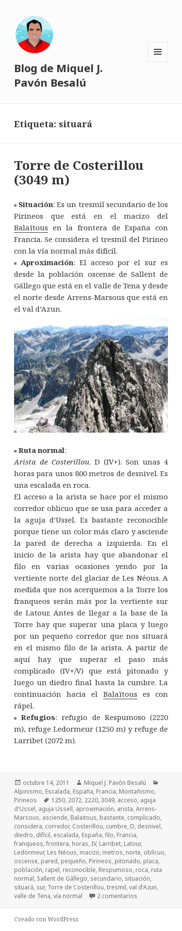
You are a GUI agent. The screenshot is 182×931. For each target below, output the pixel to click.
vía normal (68, 896)
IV (93, 844)
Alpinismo (28, 791)
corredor (57, 826)
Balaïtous (31, 227)
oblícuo (154, 852)
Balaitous (83, 817)
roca (141, 870)
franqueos (28, 844)
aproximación (95, 809)
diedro (23, 835)
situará (23, 887)
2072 (75, 800)
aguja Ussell (55, 809)
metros (112, 852)
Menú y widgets (158, 61)
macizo (89, 852)
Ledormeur (29, 852)
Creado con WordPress (46, 919)
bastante (111, 817)
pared (49, 861)
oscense (26, 861)
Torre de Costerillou (76, 887)
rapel (52, 870)
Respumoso (115, 870)
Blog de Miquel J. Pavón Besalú (58, 75)
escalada (66, 835)
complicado (143, 817)
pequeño (73, 861)
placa (150, 861)
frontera (57, 844)
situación (137, 878)
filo (109, 835)
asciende (54, 817)
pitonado (127, 861)
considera (28, 826)
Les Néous (62, 852)
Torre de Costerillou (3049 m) (79, 172)
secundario (106, 878)
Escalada (57, 791)
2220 (91, 800)
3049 (108, 800)
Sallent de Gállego (62, 878)
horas (80, 844)
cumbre (116, 826)
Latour (132, 844)
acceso (127, 800)
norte (133, 852)
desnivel (149, 826)
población (28, 870)
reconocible (79, 870)
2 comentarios (117, 896)
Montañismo (136, 791)
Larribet (110, 844)
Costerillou (87, 826)
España (83, 791)
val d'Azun (143, 887)
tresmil (116, 887)
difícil (43, 835)
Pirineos (25, 800)
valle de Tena (32, 896)
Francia (106, 791)
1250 (58, 800)
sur (40, 887)
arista (125, 809)
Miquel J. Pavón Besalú (115, 783)
